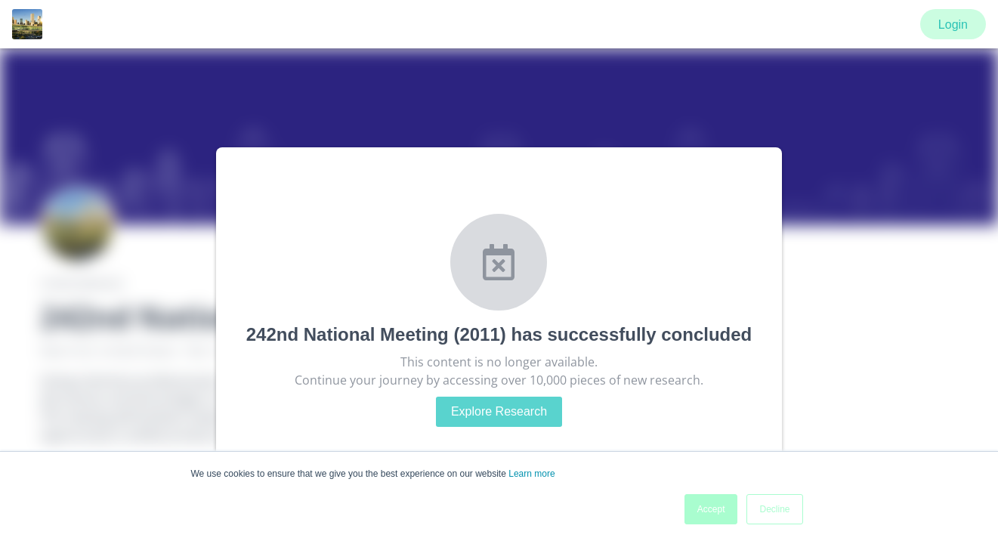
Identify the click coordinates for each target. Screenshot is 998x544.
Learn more (531, 473)
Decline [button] (774, 509)
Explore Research (499, 411)
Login (953, 24)
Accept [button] (711, 509)
